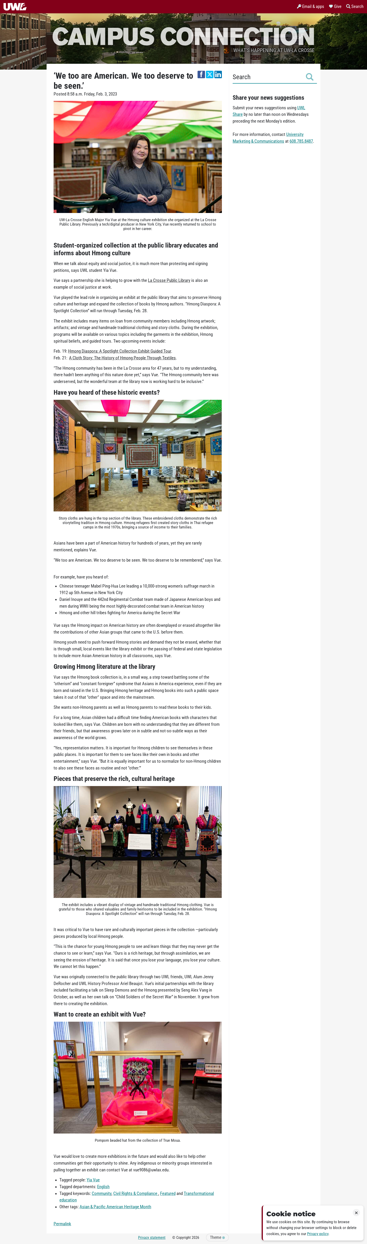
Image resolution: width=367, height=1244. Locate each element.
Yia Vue (93, 1180)
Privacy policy (317, 1234)
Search (273, 77)
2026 (195, 1237)
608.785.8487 (301, 141)
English (103, 1186)
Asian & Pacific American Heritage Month (115, 1206)
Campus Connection (183, 35)
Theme (217, 1237)
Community (101, 1193)
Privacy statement (151, 1237)
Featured (168, 1193)
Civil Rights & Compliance (135, 1193)
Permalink (62, 1223)
